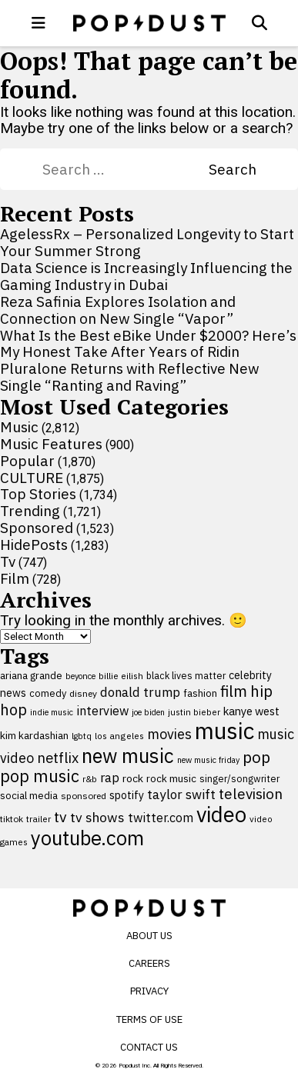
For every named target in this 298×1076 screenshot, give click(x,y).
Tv (7, 561)
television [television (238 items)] (251, 794)
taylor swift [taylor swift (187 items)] (181, 794)
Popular (27, 460)
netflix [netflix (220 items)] (58, 757)
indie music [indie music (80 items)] (51, 712)
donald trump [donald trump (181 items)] (140, 692)
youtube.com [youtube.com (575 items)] (87, 838)
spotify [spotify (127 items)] (126, 795)
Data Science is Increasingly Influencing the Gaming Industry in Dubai (146, 276)
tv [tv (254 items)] (60, 816)
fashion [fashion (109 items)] (200, 693)
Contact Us (149, 1047)
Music (19, 427)
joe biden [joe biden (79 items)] (148, 712)
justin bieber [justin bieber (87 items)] (194, 712)
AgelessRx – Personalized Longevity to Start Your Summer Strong (147, 242)
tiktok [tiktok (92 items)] (11, 818)
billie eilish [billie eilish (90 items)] (121, 675)
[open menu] (38, 23)
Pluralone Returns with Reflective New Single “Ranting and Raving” (129, 377)
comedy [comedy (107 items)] (47, 693)
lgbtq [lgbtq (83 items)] (82, 736)
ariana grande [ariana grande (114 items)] (31, 675)
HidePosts (34, 544)
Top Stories (38, 494)
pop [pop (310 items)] (256, 757)
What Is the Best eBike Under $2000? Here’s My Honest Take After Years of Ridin (148, 343)
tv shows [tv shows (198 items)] (97, 817)
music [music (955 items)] (224, 730)
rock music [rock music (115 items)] (171, 778)
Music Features (51, 444)
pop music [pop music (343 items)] (39, 776)
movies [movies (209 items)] (169, 734)
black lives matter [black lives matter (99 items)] (186, 675)
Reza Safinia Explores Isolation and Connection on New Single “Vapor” (118, 310)
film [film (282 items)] (233, 691)
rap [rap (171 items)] (109, 777)
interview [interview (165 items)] (102, 710)
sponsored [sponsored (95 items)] (83, 795)
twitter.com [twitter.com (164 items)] (160, 817)
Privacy (149, 991)
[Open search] (259, 23)
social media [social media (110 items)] (29, 795)
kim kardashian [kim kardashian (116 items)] (34, 735)
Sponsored (36, 527)
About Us (149, 935)
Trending (30, 510)
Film (14, 578)
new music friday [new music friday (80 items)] (208, 760)
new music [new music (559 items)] (128, 755)
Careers (149, 963)
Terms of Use (149, 1019)
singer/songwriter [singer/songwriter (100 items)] (239, 778)
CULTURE (31, 477)
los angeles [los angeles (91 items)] (119, 735)
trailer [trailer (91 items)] (38, 818)
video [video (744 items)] (221, 814)
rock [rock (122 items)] (132, 778)
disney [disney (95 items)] (83, 693)
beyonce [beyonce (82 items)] (80, 676)
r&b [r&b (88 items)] (89, 779)
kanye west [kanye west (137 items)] (251, 711)
